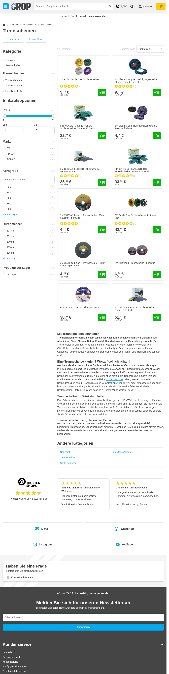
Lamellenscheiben (14, 91)
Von (5, 125)
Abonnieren (83, 627)
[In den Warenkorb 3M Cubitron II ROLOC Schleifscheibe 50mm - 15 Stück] (102, 182)
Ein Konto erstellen (12, 657)
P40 (29, 192)
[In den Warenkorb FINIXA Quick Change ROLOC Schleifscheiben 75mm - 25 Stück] (157, 182)
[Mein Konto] (146, 6)
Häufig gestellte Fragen (15, 666)
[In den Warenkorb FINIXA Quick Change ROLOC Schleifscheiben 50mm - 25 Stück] (102, 135)
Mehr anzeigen (10, 214)
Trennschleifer (36, 39)
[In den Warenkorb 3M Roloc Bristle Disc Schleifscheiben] (102, 92)
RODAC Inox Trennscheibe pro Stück (79, 307)
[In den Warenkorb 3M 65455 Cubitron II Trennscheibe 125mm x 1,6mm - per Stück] (102, 229)
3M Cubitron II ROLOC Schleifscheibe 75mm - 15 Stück (134, 308)
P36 (29, 187)
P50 (29, 198)
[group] (70, 86)
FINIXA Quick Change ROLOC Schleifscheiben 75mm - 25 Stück (132, 170)
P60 (29, 203)
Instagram (42, 545)
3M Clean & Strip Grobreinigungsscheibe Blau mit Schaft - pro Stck (136, 80)
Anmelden (8, 652)
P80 (29, 209)
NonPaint (14, 25)
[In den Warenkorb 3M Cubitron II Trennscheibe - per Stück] (157, 274)
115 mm (29, 247)
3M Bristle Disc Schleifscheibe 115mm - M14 (135, 216)
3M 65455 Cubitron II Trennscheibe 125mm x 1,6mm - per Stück (82, 216)
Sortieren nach (127, 49)
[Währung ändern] (133, 6)
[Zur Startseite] (4, 24)
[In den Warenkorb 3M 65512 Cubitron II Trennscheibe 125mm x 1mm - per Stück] (102, 274)
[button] (83, 644)
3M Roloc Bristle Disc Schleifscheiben (79, 79)
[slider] (5, 116)
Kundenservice (10, 661)
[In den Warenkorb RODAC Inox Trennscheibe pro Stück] (102, 317)
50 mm (29, 231)
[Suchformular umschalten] (110, 6)
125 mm (29, 253)
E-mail (42, 529)
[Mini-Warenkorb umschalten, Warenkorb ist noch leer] (160, 6)
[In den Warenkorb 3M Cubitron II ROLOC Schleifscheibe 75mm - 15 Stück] (157, 317)
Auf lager (29, 274)
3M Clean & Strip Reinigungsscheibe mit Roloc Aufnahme (136, 127)
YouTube (124, 545)
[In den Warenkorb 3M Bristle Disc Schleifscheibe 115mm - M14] (157, 229)
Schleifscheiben (13, 85)
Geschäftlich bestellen (14, 671)
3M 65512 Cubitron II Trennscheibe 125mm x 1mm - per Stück (82, 264)
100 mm (29, 242)
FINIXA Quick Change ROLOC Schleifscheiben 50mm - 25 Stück (77, 127)
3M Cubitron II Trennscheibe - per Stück (135, 263)
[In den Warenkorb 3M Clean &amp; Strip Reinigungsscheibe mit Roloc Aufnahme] (157, 135)
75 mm (29, 236)
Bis (36, 125)
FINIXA (29, 154)
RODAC (29, 159)
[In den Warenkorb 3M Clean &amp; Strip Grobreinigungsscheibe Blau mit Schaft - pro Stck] (157, 92)
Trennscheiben (29, 25)
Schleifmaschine (114, 379)
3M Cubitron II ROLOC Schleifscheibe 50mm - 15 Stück (80, 170)
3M (29, 148)
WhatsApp (124, 529)
